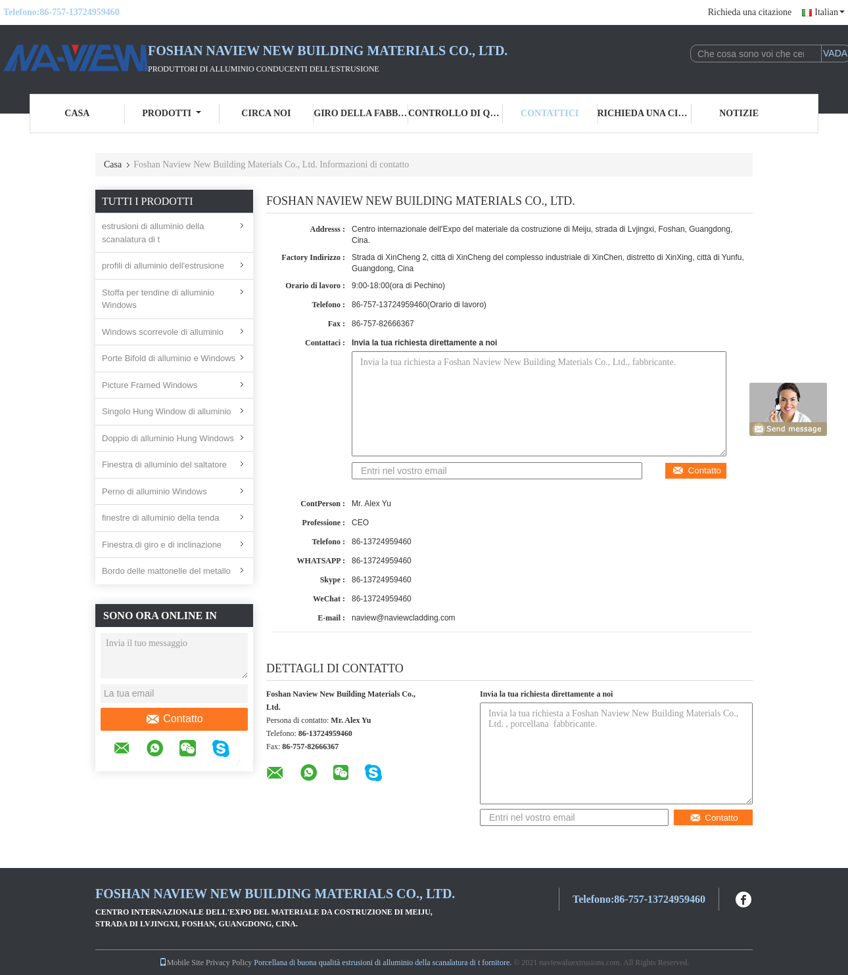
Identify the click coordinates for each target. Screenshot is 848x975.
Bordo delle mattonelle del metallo (166, 571)
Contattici (549, 113)
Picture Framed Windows (149, 385)
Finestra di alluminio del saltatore (164, 464)
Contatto (173, 719)
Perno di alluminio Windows (154, 491)
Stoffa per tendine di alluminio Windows (158, 299)
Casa (76, 113)
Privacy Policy (229, 962)
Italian (829, 12)
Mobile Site (181, 962)
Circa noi (266, 113)
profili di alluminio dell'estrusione (163, 266)
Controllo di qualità (455, 113)
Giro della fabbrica (361, 113)
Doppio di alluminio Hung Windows (168, 438)
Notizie (739, 113)
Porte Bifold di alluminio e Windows (168, 358)
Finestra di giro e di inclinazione (162, 545)
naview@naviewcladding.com (404, 617)
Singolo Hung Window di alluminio (166, 411)
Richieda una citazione (750, 12)
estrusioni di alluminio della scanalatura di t (153, 232)
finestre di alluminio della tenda (161, 518)
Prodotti (171, 113)
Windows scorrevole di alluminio (163, 332)
